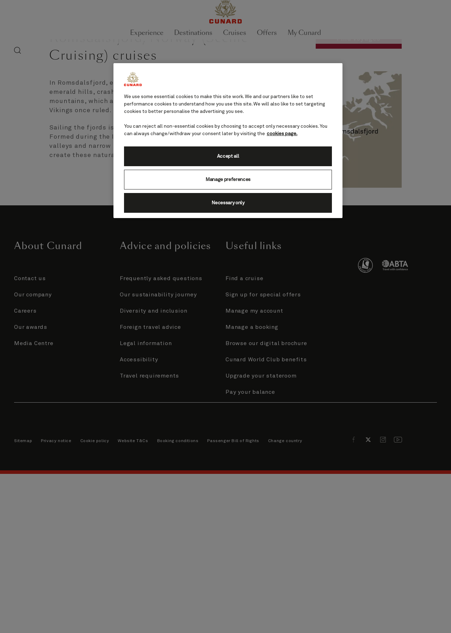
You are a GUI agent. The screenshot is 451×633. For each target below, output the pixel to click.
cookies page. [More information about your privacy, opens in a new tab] (282, 133)
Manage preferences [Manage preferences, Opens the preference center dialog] (228, 179)
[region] (227, 140)
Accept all (228, 156)
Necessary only (228, 202)
